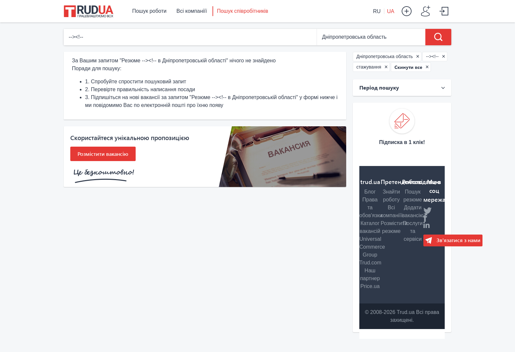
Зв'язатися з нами (458, 240)
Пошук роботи (149, 11)
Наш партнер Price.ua (370, 278)
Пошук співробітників (242, 11)
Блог (370, 192)
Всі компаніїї (191, 11)
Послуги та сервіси (413, 231)
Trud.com (370, 262)
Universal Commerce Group (372, 247)
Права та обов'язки (370, 207)
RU (377, 11)
